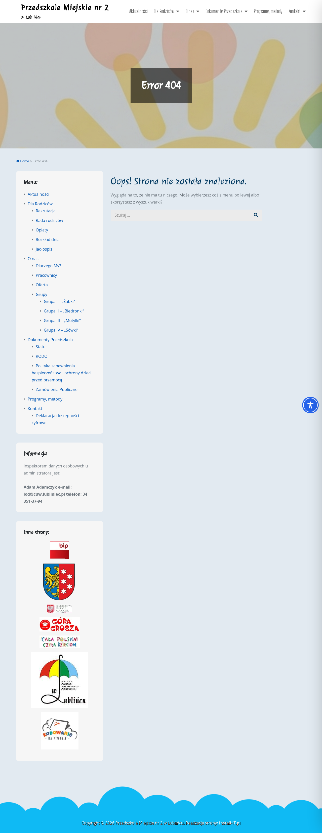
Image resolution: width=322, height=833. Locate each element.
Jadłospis (44, 249)
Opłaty (42, 230)
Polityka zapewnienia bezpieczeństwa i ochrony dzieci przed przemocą (61, 373)
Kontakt (295, 11)
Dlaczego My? (48, 265)
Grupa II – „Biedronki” (64, 311)
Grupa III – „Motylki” (62, 320)
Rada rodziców (49, 220)
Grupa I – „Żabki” (59, 301)
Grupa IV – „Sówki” (61, 330)
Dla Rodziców (164, 11)
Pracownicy (46, 275)
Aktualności (138, 11)
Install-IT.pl (229, 823)
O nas (190, 11)
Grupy (41, 294)
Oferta (42, 285)
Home (22, 161)
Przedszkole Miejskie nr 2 (65, 7)
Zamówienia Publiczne (56, 389)
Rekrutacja (46, 211)
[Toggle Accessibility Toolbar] (310, 405)
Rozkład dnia (48, 239)
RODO (41, 356)
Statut (41, 346)
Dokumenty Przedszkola (224, 11)
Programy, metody (268, 11)
